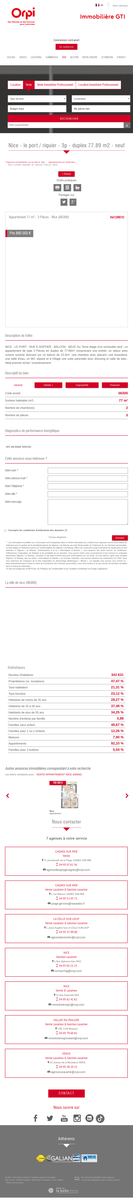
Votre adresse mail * (16, 478)
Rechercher (69, 118)
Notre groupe (90, 57)
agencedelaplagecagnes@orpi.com (68, 870)
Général (18, 385)
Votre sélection (120, 5)
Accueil (11, 57)
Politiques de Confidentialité (51, 569)
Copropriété (82, 385)
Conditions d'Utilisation (78, 569)
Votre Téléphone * (14, 486)
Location (15, 84)
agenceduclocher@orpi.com (68, 937)
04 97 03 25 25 (68, 966)
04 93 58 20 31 (68, 1067)
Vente (29, 84)
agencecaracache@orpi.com (68, 1072)
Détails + (48, 385)
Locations (36, 57)
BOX (64, 57)
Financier (115, 385)
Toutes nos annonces (14, 1182)
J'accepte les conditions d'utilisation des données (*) (37, 530)
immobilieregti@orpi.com (68, 1004)
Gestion (74, 57)
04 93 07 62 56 (68, 865)
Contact (121, 57)
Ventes (23, 57)
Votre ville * (11, 494)
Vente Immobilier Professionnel (55, 84)
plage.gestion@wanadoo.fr (68, 903)
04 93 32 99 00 (68, 932)
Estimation (107, 57)
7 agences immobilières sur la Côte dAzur (25, 162)
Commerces (52, 57)
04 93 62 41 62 (68, 999)
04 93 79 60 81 (68, 1033)
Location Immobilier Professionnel (98, 84)
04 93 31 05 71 (68, 898)
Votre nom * (11, 470)
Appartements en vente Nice (62, 162)
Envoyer (120, 537)
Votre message (13, 502)
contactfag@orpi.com (68, 971)
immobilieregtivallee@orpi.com (68, 1038)
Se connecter (66, 46)
